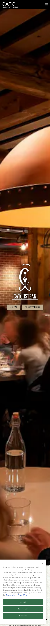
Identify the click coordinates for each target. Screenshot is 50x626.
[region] (23, 592)
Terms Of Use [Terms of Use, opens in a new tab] (23, 595)
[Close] (43, 563)
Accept (23, 602)
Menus (13, 295)
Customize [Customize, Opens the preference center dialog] (23, 616)
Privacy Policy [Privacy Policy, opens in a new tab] (11, 595)
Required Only (23, 609)
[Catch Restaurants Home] (11, 4)
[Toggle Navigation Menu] (46, 4)
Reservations (32, 295)
